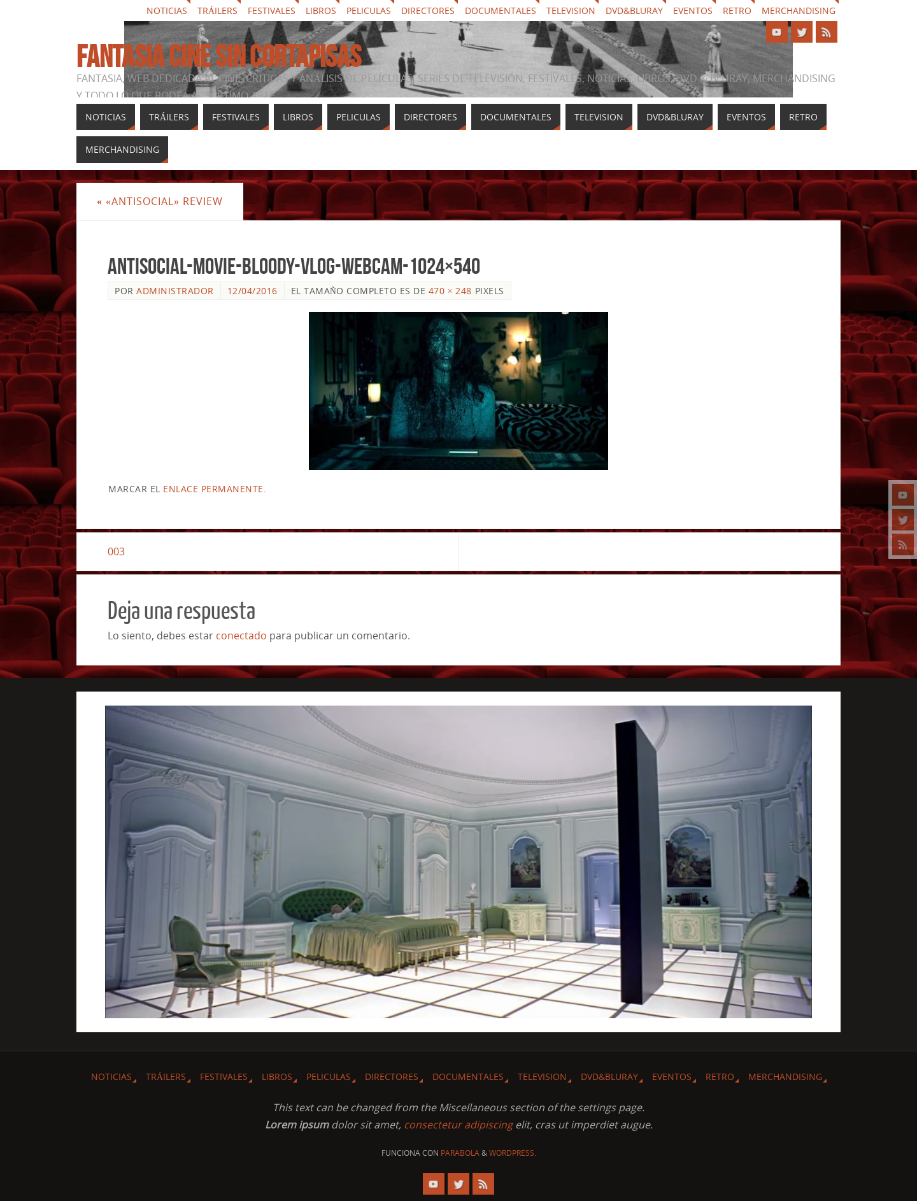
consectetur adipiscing (458, 1125)
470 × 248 (450, 291)
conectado (241, 636)
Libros (321, 10)
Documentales (500, 10)
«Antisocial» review (160, 201)
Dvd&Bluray (634, 10)
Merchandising (798, 10)
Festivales (271, 10)
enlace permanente (213, 489)
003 (116, 551)
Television (570, 10)
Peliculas (368, 10)
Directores (428, 10)
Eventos (693, 10)
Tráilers (217, 10)
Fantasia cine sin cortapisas (218, 56)
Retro (737, 10)
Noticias (166, 10)
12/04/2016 (252, 291)
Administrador (175, 291)
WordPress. (512, 1153)
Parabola (460, 1153)
